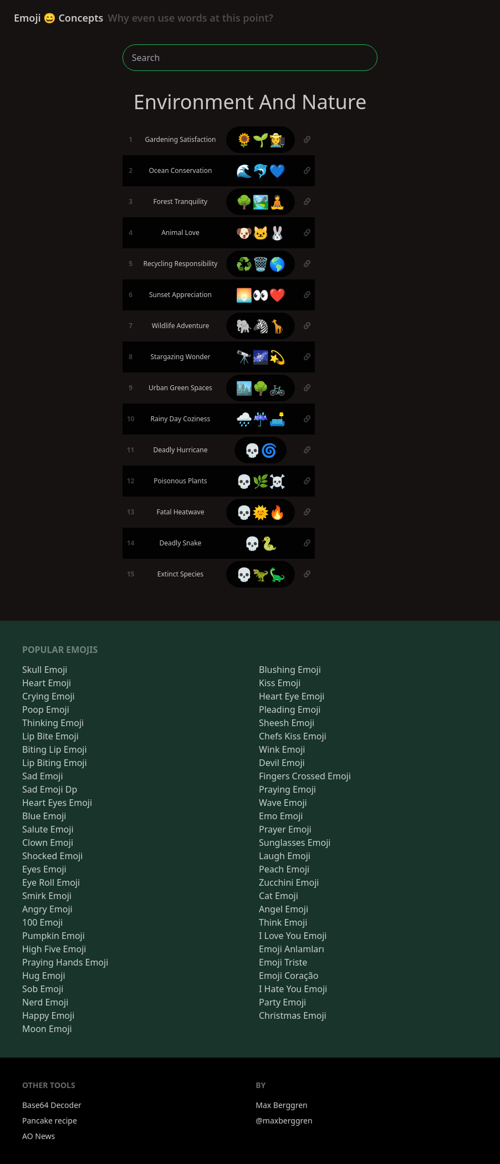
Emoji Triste (283, 962)
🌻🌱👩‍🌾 (260, 139)
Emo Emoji (281, 816)
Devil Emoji (282, 763)
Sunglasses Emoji (294, 842)
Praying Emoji (287, 789)
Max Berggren (282, 1105)
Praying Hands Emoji (65, 962)
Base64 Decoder (51, 1105)
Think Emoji (283, 922)
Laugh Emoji (284, 856)
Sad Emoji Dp (49, 789)
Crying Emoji (48, 696)
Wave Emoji (283, 803)
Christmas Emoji (292, 1015)
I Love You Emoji (292, 936)
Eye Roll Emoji (51, 882)
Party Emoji (282, 1002)
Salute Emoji (48, 829)
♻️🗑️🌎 (260, 263)
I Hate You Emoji (293, 989)
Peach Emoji (284, 869)
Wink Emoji (282, 749)
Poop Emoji (45, 709)
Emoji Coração (288, 975)
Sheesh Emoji (286, 723)
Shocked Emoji (52, 856)
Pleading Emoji (289, 709)
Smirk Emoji (47, 896)
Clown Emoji (47, 842)
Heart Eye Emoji (291, 696)
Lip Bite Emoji (50, 736)
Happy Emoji (48, 1015)
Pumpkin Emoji (53, 936)
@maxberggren (284, 1120)
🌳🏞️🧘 (260, 201)
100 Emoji (42, 922)
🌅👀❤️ (260, 294)
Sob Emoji (42, 989)
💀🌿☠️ (260, 481)
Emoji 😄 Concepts (143, 17)
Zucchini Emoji (289, 882)
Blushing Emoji (290, 669)
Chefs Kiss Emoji (292, 736)
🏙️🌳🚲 (260, 388)
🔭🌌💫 (260, 357)
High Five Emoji (54, 949)
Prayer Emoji (285, 829)
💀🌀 (260, 450)
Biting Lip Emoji (54, 749)
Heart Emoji (46, 683)
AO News (38, 1136)
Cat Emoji (278, 896)
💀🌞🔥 (260, 512)
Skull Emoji (44, 669)
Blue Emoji (44, 816)
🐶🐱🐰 (260, 232)
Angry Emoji (47, 909)
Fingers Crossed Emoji (305, 776)
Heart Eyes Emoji (57, 803)
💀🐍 (260, 543)
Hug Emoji (43, 975)
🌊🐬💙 (260, 170)
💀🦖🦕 (260, 574)
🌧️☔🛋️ (260, 419)
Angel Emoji (283, 909)
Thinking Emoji (53, 723)
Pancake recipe (49, 1120)
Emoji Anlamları (291, 949)
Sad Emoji (42, 776)
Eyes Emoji (44, 869)
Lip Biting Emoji (54, 763)
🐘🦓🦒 (260, 325)
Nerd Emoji (45, 1002)
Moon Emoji (47, 1029)
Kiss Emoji (279, 683)
